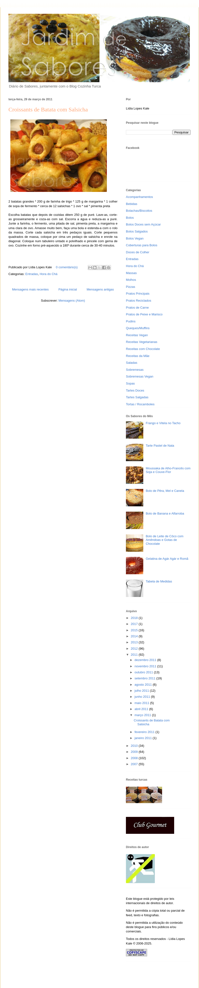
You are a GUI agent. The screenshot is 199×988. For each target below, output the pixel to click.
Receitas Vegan (137, 335)
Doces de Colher (137, 252)
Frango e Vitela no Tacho (163, 423)
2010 (135, 746)
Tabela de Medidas (159, 581)
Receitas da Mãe (138, 356)
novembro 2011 (146, 666)
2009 (135, 752)
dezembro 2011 (146, 660)
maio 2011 (142, 703)
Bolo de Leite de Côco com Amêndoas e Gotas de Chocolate (164, 539)
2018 (135, 618)
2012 (135, 648)
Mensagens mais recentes (30, 289)
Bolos (130, 217)
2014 (135, 636)
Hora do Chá (48, 274)
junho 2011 (143, 696)
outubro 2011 (144, 672)
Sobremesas (135, 369)
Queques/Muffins (138, 328)
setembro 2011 (145, 678)
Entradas (31, 274)
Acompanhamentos (139, 197)
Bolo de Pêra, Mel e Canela (165, 491)
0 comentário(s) (67, 267)
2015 (135, 630)
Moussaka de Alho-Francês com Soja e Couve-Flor (168, 470)
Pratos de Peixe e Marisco (144, 314)
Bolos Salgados (137, 231)
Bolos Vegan (135, 238)
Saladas (131, 362)
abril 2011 (142, 709)
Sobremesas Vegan (139, 376)
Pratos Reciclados (138, 300)
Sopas (130, 383)
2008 (135, 758)
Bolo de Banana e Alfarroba (165, 513)
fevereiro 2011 (145, 732)
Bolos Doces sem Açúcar (143, 224)
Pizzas (130, 287)
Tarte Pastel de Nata (160, 445)
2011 (135, 654)
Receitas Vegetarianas (141, 342)
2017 (135, 624)
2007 (135, 764)
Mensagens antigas (100, 289)
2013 (135, 642)
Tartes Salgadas (137, 397)
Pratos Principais (138, 293)
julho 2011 (142, 690)
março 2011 (143, 715)
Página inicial (67, 289)
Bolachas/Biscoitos (139, 210)
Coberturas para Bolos (141, 245)
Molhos (131, 280)
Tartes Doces (135, 390)
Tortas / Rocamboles (140, 404)
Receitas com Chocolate (143, 349)
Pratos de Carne (137, 307)
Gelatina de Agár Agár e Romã (167, 558)
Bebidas (131, 204)
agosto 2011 (144, 684)
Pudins (131, 321)
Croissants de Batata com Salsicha (48, 109)
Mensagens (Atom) (72, 300)
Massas (131, 273)
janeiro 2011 (144, 738)
